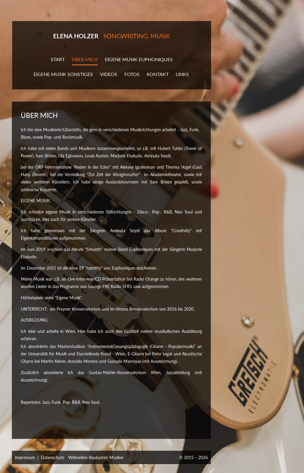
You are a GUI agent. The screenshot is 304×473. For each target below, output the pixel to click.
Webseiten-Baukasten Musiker (96, 457)
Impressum (25, 457)
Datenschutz (52, 457)
